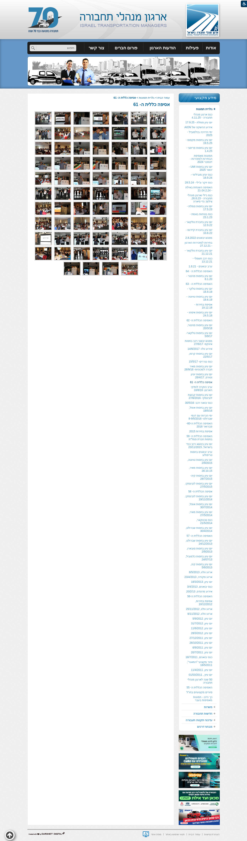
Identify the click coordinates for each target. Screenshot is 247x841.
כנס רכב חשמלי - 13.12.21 (202, 260)
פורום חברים (126, 47)
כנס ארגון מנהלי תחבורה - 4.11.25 (202, 116)
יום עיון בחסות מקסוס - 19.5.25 (199, 141)
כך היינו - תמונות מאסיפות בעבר (202, 699)
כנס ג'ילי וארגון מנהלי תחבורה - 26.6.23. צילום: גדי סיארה (200, 198)
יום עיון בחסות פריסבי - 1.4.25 (199, 149)
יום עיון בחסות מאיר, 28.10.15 (200, 469)
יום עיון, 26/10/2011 (200, 642)
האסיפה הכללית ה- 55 (199, 687)
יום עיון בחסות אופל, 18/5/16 (200, 409)
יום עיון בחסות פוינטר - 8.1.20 (199, 277)
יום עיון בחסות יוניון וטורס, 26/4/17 (201, 376)
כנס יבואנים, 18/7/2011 (199, 657)
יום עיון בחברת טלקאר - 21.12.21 (198, 252)
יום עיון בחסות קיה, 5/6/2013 (201, 566)
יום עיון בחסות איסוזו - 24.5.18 (199, 314)
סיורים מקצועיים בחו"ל (199, 692)
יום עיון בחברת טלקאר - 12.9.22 (198, 223)
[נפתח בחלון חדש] (146, 834)
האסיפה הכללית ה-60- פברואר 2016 (199, 425)
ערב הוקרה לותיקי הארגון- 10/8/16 (201, 388)
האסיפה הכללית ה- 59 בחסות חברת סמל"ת (199, 438)
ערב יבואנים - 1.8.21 (200, 266)
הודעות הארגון (162, 47)
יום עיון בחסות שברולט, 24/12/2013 (199, 542)
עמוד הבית (163, 97)
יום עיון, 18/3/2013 (201, 581)
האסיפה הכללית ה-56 (199, 596)
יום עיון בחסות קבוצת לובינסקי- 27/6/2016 (200, 396)
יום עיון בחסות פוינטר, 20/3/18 (199, 327)
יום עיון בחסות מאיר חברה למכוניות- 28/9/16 (198, 368)
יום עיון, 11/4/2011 (201, 669)
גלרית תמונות (146, 97)
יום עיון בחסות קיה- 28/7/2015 (201, 477)
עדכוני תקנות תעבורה (199, 720)
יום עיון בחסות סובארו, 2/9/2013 (199, 550)
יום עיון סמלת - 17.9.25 (198, 122)
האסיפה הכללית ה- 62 (199, 320)
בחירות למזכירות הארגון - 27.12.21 (198, 244)
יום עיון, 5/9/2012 (202, 618)
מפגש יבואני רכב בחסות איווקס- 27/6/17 (198, 342)
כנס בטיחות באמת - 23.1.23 (201, 216)
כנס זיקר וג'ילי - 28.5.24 (198, 182)
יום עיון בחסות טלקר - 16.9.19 (199, 290)
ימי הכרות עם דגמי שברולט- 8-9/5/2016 (200, 417)
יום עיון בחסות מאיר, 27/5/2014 (200, 513)
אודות (211, 47)
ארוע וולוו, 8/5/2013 (200, 572)
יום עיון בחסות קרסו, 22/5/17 (200, 355)
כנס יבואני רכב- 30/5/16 (198, 402)
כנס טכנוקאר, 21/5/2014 (204, 521)
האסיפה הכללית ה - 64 (199, 271)
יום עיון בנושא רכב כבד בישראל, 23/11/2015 (199, 445)
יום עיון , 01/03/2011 (200, 674)
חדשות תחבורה (202, 713)
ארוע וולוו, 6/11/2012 (200, 613)
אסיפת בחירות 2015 (200, 431)
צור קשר (96, 47)
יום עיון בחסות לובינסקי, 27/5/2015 (198, 485)
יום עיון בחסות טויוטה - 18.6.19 (199, 298)
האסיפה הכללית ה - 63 (199, 283)
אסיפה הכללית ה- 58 (200, 491)
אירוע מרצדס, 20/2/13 (199, 591)
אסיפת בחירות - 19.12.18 (203, 306)
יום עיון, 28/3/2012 (201, 633)
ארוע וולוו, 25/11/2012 (199, 609)
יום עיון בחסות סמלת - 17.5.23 (199, 208)
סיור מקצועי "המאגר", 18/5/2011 (199, 663)
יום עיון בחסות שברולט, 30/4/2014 (199, 529)
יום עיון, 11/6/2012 (201, 628)
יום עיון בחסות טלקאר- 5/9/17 (199, 334)
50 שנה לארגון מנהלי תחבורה (200, 681)
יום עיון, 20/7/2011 (201, 652)
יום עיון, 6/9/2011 (202, 647)
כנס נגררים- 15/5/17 (200, 361)
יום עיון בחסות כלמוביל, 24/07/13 (198, 558)
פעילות (192, 47)
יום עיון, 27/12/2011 (200, 637)
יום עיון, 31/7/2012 (201, 623)
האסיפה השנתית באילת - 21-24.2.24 (198, 189)
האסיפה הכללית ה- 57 (199, 535)
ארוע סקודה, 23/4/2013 (198, 577)
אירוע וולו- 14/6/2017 (200, 348)
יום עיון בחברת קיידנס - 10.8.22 (199, 231)
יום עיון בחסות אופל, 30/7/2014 (200, 506)
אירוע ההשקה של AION (198, 127)
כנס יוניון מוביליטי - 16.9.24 (201, 176)
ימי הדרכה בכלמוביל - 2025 (199, 133)
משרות (208, 707)
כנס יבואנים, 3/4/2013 (199, 586)
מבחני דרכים (204, 726)
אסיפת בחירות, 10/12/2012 (203, 603)
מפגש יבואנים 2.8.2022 (198, 237)
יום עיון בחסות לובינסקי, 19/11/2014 (198, 498)
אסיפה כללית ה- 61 (151, 104)
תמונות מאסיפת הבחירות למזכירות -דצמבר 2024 (201, 158)
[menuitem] (211, 48)
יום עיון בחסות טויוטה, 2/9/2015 (199, 461)
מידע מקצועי (206, 97)
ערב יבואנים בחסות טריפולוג (201, 453)
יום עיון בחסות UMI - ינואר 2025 (200, 168)
